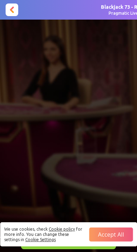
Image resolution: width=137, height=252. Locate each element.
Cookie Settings (40, 239)
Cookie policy (62, 229)
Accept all (111, 234)
